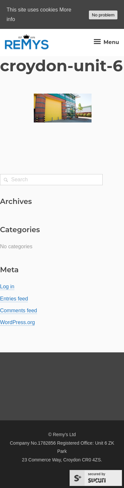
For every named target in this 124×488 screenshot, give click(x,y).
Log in (7, 286)
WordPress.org (17, 322)
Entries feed (14, 298)
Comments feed (18, 310)
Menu (105, 42)
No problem (103, 14)
